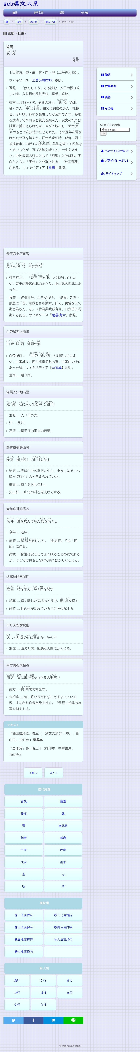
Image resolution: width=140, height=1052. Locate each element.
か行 (43, 980)
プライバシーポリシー (115, 162)
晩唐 (63, 850)
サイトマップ (111, 173)
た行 (17, 992)
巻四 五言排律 (63, 927)
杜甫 (51, 167)
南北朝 (63, 825)
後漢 (24, 813)
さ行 (70, 980)
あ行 (17, 980)
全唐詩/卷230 (42, 80)
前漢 (63, 801)
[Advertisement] (43, 211)
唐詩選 (33, 22)
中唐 (24, 850)
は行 (43, 992)
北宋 (24, 862)
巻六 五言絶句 (63, 939)
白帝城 (57, 367)
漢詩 (62, 12)
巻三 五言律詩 (24, 927)
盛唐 (63, 837)
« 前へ (33, 772)
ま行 (70, 992)
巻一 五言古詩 (24, 915)
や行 (17, 1004)
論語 (15, 12)
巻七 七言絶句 (24, 951)
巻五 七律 (50, 22)
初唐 (24, 837)
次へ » (53, 772)
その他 (84, 12)
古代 (24, 801)
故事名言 (38, 12)
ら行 (43, 1004)
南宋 (63, 862)
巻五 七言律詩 (24, 939)
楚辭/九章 (59, 315)
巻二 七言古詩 (63, 915)
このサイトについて (115, 151)
